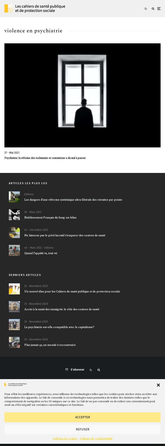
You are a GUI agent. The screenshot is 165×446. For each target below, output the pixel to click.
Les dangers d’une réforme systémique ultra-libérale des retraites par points (73, 200)
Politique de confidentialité (96, 438)
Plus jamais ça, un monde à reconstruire (50, 347)
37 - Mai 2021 (11, 152)
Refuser (82, 429)
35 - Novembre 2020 (36, 286)
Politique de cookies (65, 438)
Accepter (82, 417)
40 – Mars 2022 (33, 249)
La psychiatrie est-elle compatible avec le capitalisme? (59, 328)
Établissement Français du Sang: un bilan (50, 218)
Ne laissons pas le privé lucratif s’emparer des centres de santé (64, 236)
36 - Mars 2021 (32, 212)
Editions (29, 194)
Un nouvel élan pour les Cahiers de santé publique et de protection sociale (72, 292)
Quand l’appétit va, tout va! (40, 255)
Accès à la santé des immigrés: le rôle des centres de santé (61, 309)
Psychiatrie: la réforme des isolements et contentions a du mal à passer (45, 158)
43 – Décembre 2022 (36, 230)
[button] (158, 385)
